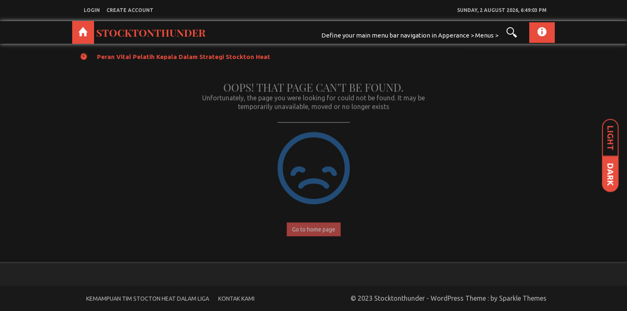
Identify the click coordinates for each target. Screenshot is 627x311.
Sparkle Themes (523, 298)
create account (129, 10)
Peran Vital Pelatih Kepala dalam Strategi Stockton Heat (183, 56)
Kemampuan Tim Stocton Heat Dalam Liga (147, 298)
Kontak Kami (236, 298)
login (92, 10)
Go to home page (313, 227)
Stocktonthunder (150, 32)
